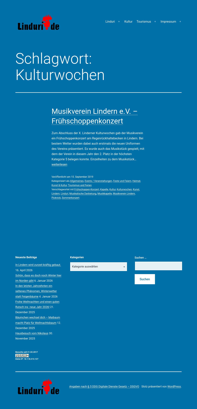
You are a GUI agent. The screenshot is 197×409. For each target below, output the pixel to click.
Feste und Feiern (122, 181)
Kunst (136, 189)
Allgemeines (77, 181)
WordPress (174, 386)
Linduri (110, 21)
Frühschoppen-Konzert (86, 189)
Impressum (168, 21)
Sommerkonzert (70, 197)
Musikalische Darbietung (82, 193)
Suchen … (141, 257)
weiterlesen (59, 164)
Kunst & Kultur (59, 185)
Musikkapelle (104, 193)
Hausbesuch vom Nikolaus (31, 333)
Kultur (128, 21)
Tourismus (144, 21)
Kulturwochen (124, 189)
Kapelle (104, 189)
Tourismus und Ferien (80, 185)
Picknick (56, 197)
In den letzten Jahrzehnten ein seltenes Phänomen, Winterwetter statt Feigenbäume (36, 291)
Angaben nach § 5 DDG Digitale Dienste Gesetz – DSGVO (104, 386)
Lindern (56, 193)
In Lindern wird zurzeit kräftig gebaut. (38, 264)
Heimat (136, 181)
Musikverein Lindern (124, 193)
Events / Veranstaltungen (98, 181)
